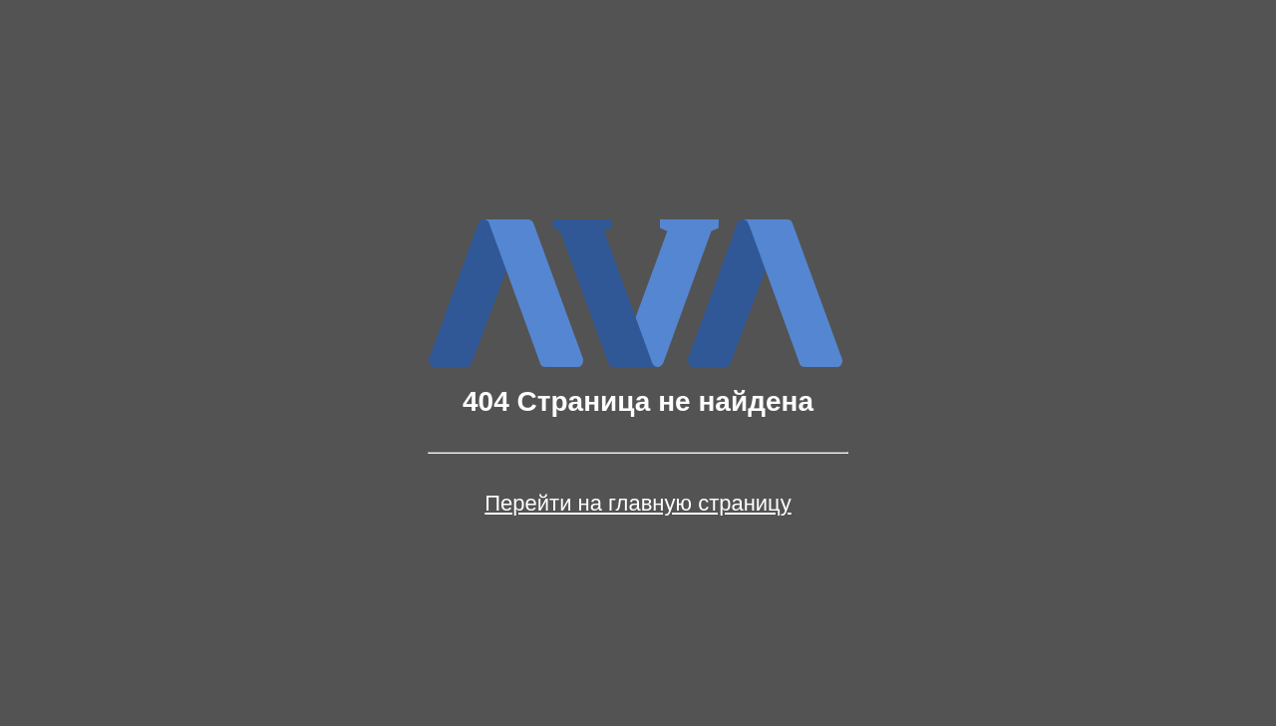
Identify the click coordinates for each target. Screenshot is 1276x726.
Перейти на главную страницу (637, 504)
